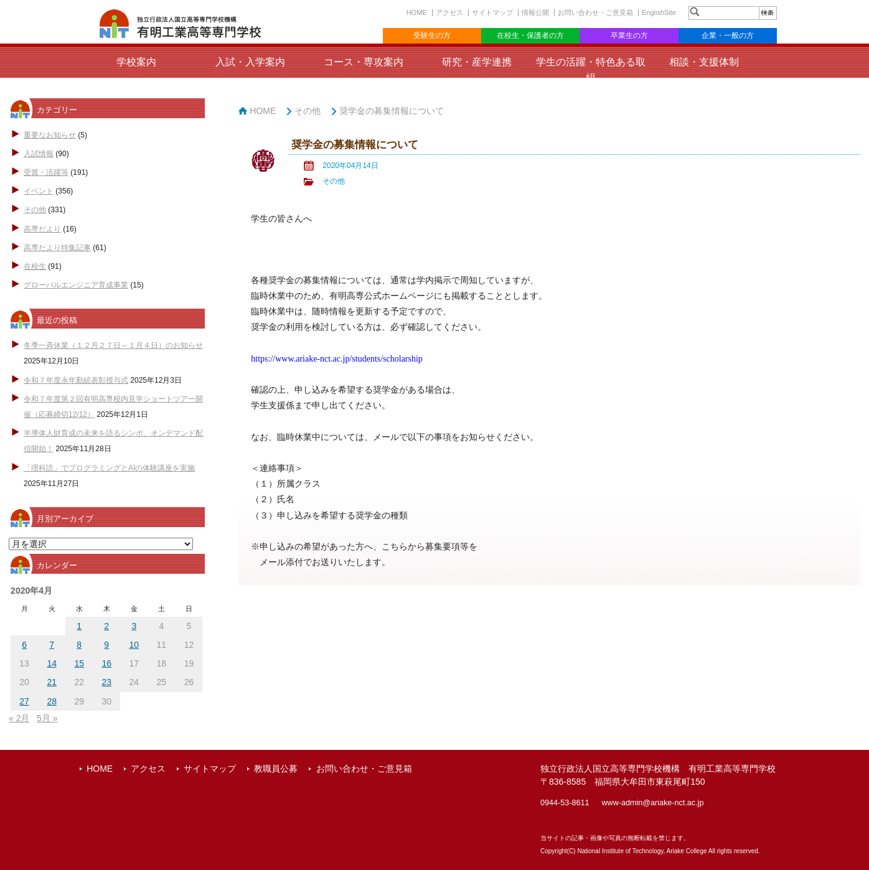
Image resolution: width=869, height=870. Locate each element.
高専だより (42, 229)
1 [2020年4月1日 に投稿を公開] (79, 626)
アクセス (449, 12)
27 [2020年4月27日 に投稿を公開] (24, 701)
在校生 (35, 266)
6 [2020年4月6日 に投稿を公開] (24, 645)
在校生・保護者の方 (530, 35)
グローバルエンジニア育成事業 (76, 285)
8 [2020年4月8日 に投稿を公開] (79, 645)
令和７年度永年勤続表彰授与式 (76, 380)
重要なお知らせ (50, 135)
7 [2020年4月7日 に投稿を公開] (51, 645)
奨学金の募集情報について (391, 111)
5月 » (47, 718)
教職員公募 (276, 769)
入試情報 (39, 153)
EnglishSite (659, 12)
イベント (39, 191)
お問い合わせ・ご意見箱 (595, 12)
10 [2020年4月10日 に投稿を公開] (134, 645)
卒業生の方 (629, 35)
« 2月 (19, 718)
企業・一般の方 (728, 35)
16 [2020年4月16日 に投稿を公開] (106, 663)
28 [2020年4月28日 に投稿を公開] (52, 701)
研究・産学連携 (477, 62)
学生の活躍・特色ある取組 (591, 70)
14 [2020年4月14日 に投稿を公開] (52, 663)
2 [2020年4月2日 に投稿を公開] (106, 626)
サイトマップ (492, 12)
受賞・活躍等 (46, 172)
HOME (416, 12)
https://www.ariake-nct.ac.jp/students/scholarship (337, 358)
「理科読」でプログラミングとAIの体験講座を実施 (109, 468)
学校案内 (136, 62)
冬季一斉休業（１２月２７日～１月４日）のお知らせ (113, 345)
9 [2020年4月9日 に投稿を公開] (106, 645)
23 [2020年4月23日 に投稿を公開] (106, 682)
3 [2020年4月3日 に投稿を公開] (133, 626)
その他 (35, 209)
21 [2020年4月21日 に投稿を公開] (52, 682)
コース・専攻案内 (363, 62)
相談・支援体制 (704, 62)
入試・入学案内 (250, 62)
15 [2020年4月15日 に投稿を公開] (79, 663)
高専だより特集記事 (57, 247)
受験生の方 (432, 35)
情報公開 (535, 12)
